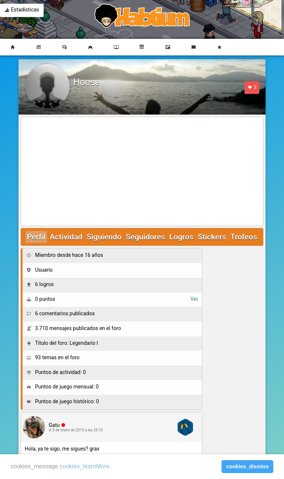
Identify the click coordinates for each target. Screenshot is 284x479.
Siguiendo (104, 236)
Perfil (36, 236)
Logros (181, 236)
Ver (194, 299)
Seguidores (145, 236)
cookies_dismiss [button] (247, 466)
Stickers (211, 236)
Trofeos (243, 236)
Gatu (54, 425)
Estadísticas (21, 10)
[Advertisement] (142, 172)
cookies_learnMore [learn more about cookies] (84, 466)
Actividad (66, 236)
